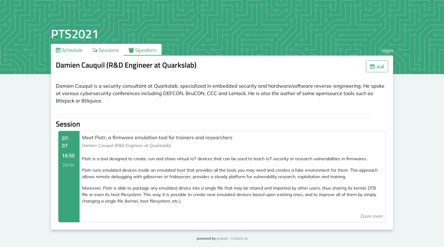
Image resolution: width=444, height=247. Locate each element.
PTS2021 (75, 33)
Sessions (105, 50)
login (387, 51)
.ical (377, 66)
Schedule (69, 50)
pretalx (222, 238)
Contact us (239, 238)
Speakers (143, 50)
